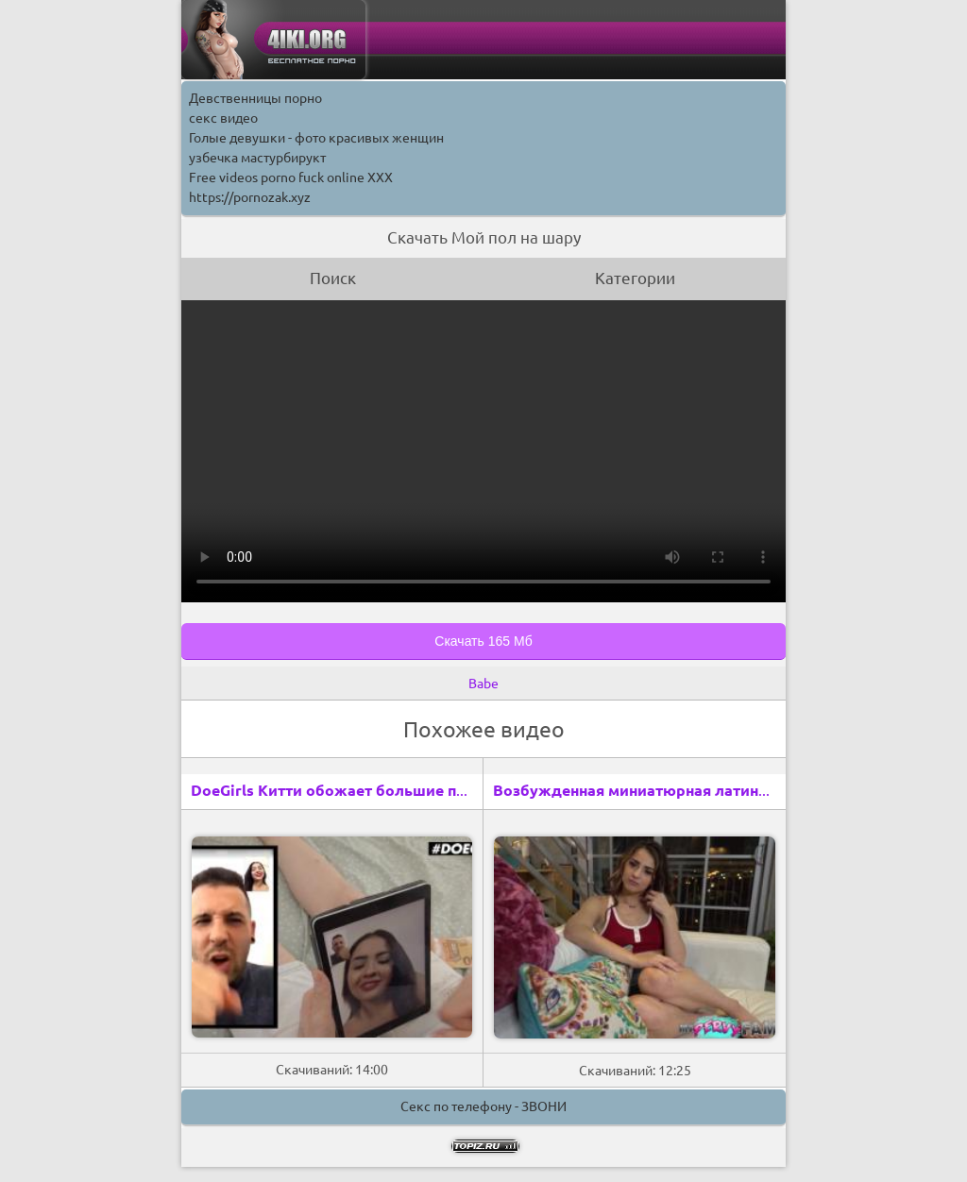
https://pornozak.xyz (250, 197)
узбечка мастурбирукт (257, 157)
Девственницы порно (255, 98)
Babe (483, 683)
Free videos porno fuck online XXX (291, 177)
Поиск (333, 278)
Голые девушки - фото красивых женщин (316, 137)
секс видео (223, 118)
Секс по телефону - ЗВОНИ (483, 1106)
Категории (635, 278)
